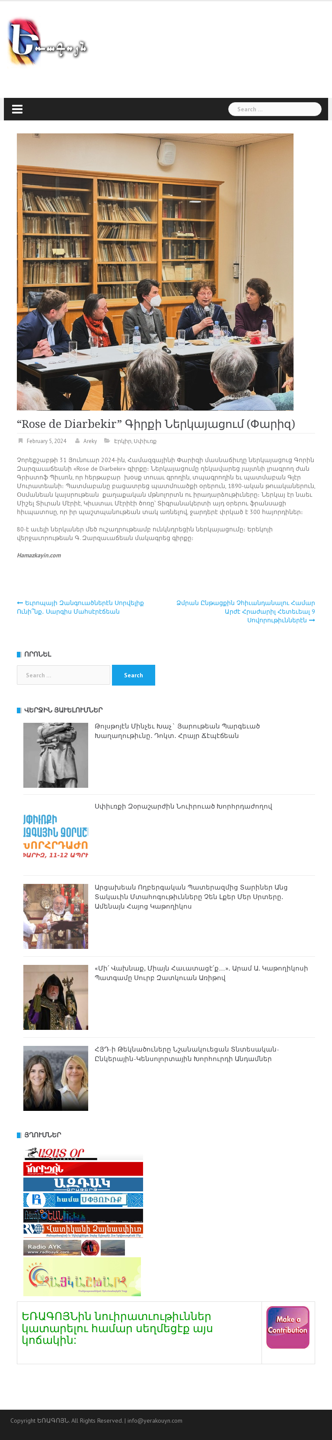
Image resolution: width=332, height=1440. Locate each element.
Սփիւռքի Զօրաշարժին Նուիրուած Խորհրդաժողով (183, 806)
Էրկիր (122, 441)
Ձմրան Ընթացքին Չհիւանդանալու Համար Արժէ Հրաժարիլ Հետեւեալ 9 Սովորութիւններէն (245, 611)
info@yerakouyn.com (155, 1420)
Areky (90, 441)
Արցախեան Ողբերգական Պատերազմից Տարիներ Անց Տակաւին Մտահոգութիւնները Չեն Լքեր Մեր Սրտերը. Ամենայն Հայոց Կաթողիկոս (191, 896)
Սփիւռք (145, 441)
